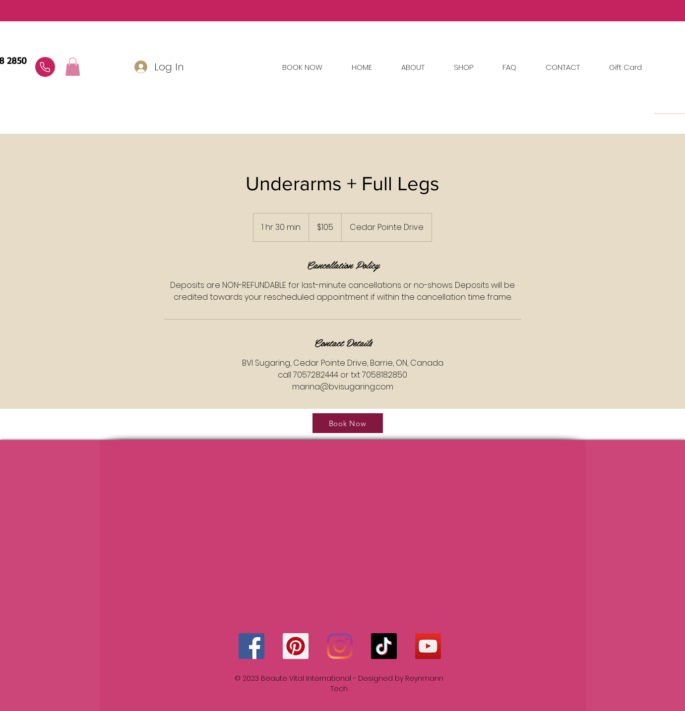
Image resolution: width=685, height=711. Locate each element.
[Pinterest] (296, 646)
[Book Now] (347, 423)
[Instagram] (340, 646)
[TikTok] (384, 646)
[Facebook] (251, 646)
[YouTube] (428, 646)
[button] (563, 67)
